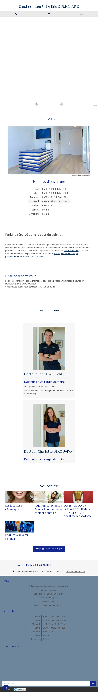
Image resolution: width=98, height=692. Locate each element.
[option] (49, 58)
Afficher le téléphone (75, 571)
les (64, 253)
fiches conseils (71, 250)
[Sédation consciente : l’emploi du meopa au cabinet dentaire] (49, 497)
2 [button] (96, 106)
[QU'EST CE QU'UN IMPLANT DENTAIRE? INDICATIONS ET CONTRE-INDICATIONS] (78, 497)
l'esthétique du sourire (32, 256)
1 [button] (94, 106)
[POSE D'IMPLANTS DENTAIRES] (19, 527)
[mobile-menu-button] (81, 13)
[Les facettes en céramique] (19, 497)
